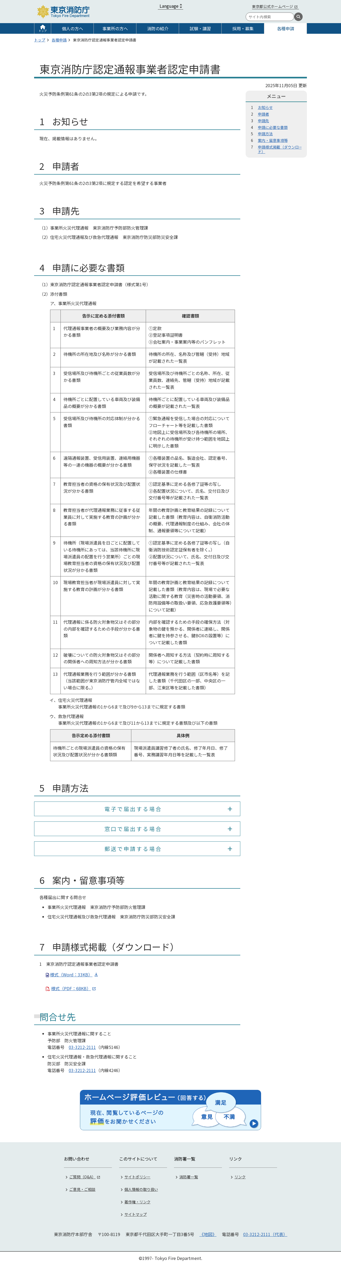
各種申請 (285, 28)
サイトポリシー (137, 1176)
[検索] (298, 16)
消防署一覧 (188, 1176)
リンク (240, 1176)
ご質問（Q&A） (82, 1176)
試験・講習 (200, 28)
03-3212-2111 (82, 1047)
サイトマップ (135, 1214)
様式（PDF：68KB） (71, 988)
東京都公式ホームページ (272, 6)
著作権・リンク (137, 1201)
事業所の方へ (115, 28)
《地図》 (208, 1234)
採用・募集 (243, 28)
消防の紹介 (157, 28)
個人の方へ (72, 28)
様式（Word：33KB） (71, 974)
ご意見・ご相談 (82, 1189)
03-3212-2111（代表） (265, 1234)
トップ (43, 31)
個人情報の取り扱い (141, 1189)
